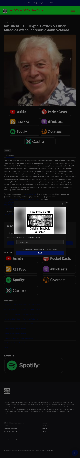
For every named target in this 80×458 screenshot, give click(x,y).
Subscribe (40, 253)
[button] (62, 204)
